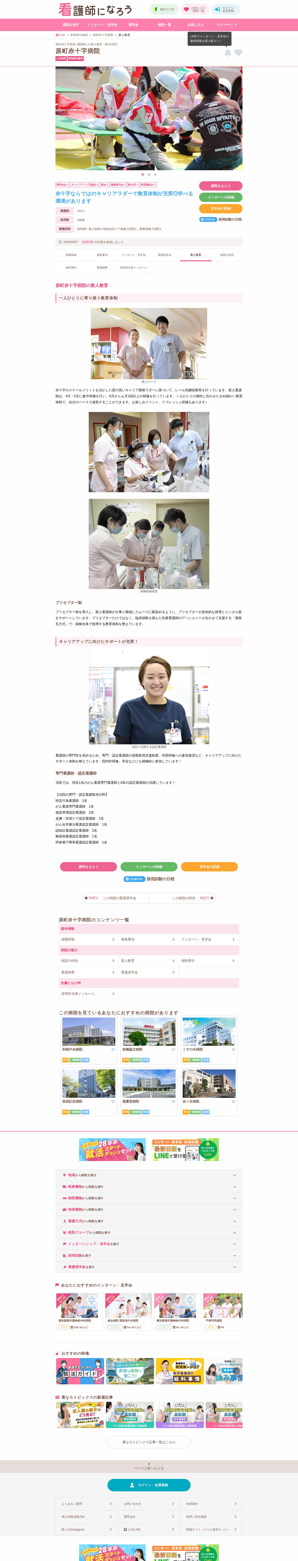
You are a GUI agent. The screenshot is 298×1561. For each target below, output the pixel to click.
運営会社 (129, 1516)
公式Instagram (75, 1529)
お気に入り (195, 25)
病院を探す (71, 25)
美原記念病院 (72, 1101)
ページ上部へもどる (149, 1468)
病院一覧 (164, 25)
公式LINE (134, 1529)
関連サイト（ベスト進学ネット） (208, 1529)
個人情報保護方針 (73, 1516)
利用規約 (192, 1503)
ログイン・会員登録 (153, 1485)
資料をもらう (221, 186)
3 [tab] (155, 175)
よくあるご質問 (72, 1503)
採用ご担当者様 (196, 1516)
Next (237, 119)
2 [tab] (149, 175)
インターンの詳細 (221, 197)
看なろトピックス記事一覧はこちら (149, 1442)
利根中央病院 (72, 1049)
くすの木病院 (193, 1049)
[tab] (149, 1175)
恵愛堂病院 (130, 1101)
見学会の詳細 (221, 208)
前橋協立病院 (132, 1049)
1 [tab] (143, 175)
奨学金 (133, 25)
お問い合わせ (132, 1503)
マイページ (224, 25)
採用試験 (88, 242)
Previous (60, 119)
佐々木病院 (191, 1101)
